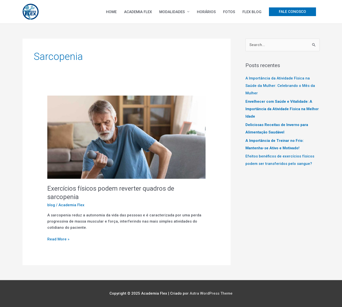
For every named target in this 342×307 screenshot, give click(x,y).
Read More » (58, 238)
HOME (111, 12)
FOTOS (229, 12)
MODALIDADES (172, 12)
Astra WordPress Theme (211, 293)
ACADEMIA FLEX (138, 12)
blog (51, 205)
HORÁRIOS (206, 12)
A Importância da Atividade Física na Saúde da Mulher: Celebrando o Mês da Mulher (280, 85)
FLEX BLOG (252, 12)
